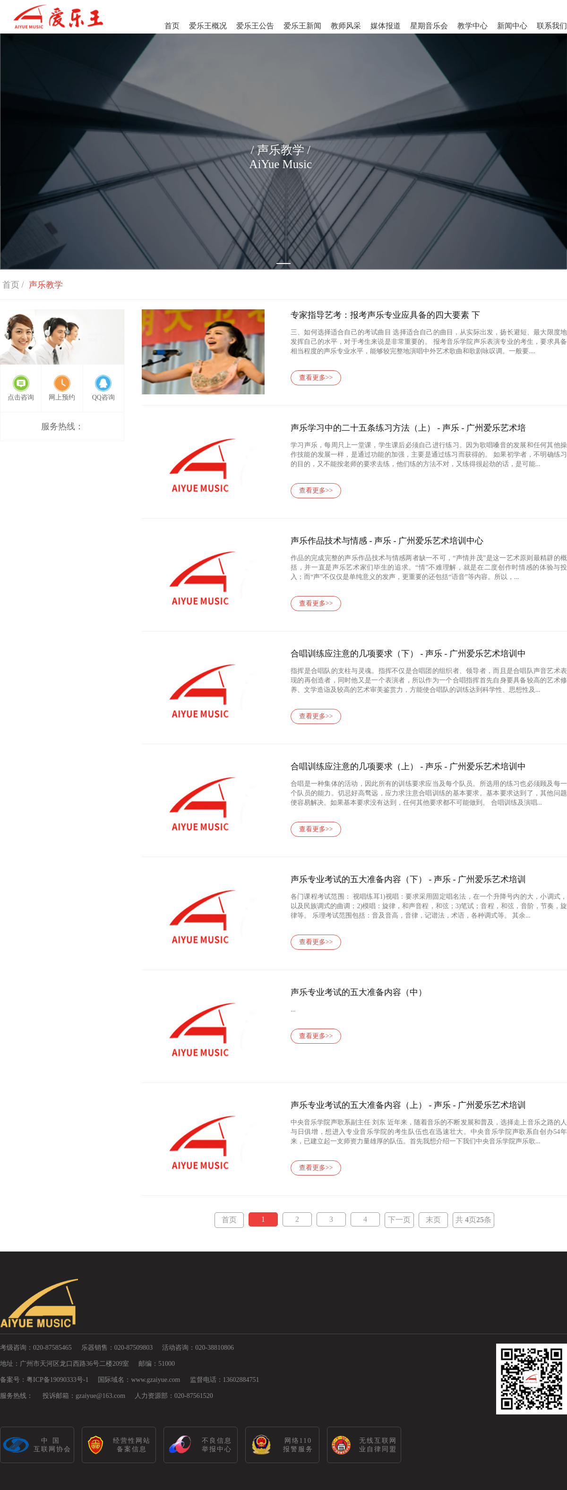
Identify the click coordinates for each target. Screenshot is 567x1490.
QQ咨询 (103, 397)
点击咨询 (21, 397)
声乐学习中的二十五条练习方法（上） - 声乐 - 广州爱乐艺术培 (408, 428)
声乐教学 (46, 284)
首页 (172, 26)
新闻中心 (512, 26)
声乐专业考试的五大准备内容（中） (359, 992)
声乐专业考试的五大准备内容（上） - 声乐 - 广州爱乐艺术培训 (408, 1105)
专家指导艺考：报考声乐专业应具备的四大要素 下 (385, 315)
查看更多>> (316, 377)
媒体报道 (385, 26)
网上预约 (62, 397)
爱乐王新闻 (302, 26)
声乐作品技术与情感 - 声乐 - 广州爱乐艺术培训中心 (387, 540)
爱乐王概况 (208, 26)
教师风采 (346, 26)
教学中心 (472, 26)
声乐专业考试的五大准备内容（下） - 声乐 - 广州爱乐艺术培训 (408, 879)
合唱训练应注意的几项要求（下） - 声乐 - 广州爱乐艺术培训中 (408, 653)
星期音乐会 (429, 26)
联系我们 (552, 26)
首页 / (13, 284)
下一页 (399, 1220)
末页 (433, 1220)
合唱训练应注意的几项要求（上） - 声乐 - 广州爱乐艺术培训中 (408, 766)
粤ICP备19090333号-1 (57, 1379)
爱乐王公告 (255, 26)
